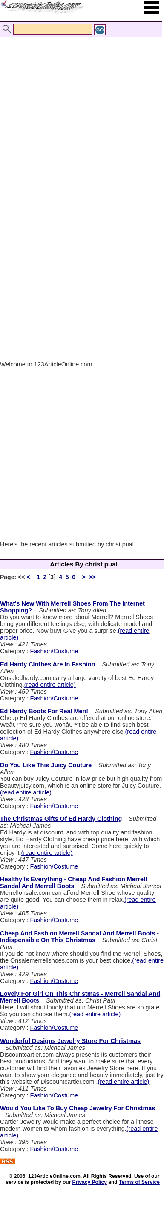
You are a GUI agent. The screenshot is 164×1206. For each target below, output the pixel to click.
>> (92, 577)
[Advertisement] (80, 111)
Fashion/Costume (54, 651)
